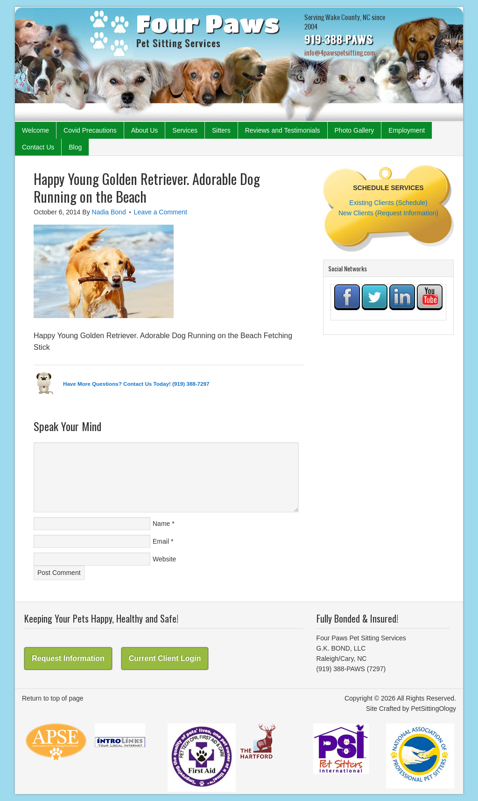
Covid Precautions (90, 130)
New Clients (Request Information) (388, 213)
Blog (75, 147)
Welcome (35, 130)
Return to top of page (53, 698)
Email (161, 541)
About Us (144, 130)
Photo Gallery (354, 130)
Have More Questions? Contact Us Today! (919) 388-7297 (136, 384)
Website (164, 559)
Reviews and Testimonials (282, 130)
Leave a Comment (160, 212)
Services (184, 130)
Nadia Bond (109, 212)
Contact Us (38, 147)
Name (161, 523)
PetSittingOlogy (434, 708)
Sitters (221, 130)
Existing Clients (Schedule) (388, 202)
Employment (406, 130)
